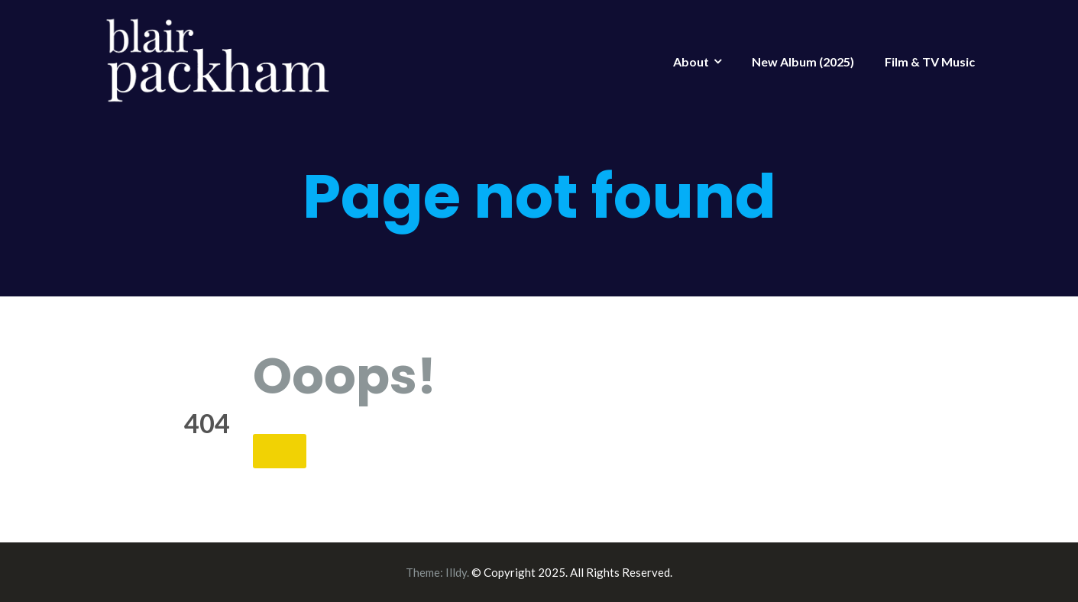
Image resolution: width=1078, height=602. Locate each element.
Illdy (456, 572)
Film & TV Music (930, 61)
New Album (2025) (803, 61)
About (691, 61)
